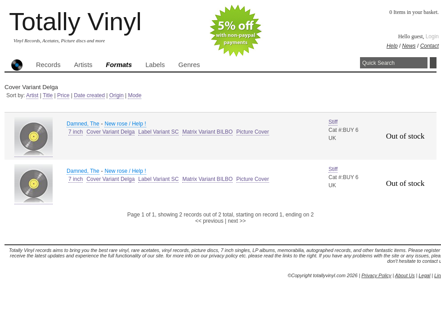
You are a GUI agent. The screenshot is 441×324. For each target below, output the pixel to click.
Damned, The (83, 124)
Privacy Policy (376, 275)
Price (63, 95)
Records (48, 64)
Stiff (333, 122)
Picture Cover (252, 132)
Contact (429, 46)
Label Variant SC (158, 132)
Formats (119, 64)
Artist (32, 95)
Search (433, 62)
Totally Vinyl (75, 21)
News (409, 46)
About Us (405, 275)
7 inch (75, 132)
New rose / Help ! (125, 124)
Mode (134, 95)
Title (48, 95)
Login (432, 36)
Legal (424, 275)
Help (392, 46)
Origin (116, 95)
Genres (189, 64)
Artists (83, 64)
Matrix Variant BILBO (207, 132)
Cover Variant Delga (110, 132)
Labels (155, 64)
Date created (89, 95)
